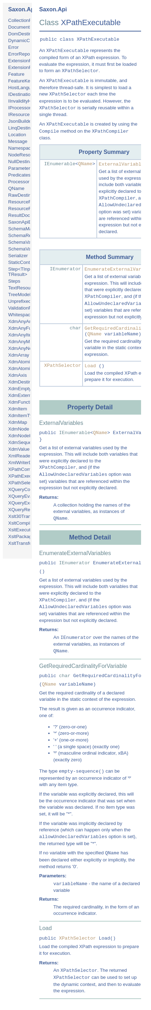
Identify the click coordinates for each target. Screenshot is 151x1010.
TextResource (22, 287)
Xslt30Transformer (27, 516)
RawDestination (24, 195)
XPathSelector (23, 482)
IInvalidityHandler (26, 101)
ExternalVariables (123, 164)
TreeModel (19, 294)
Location (17, 134)
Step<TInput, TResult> (21, 271)
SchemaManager (26, 228)
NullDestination (24, 161)
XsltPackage (21, 536)
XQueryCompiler (25, 489)
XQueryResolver (25, 509)
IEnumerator (65, 269)
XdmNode (18, 429)
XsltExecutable (23, 529)
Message (17, 141)
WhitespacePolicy (26, 314)
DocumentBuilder (26, 27)
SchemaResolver (26, 235)
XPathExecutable (26, 476)
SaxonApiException (28, 222)
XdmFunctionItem (26, 402)
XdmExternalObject (28, 395)
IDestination (20, 94)
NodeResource (24, 154)
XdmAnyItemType (26, 334)
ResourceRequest (27, 201)
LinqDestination (24, 128)
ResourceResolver (27, 208)
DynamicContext (25, 40)
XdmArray (18, 355)
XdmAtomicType (25, 361)
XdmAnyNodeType (27, 348)
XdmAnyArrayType (27, 321)
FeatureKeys (21, 80)
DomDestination (25, 33)
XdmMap (17, 422)
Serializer (18, 255)
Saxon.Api (22, 9)
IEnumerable (60, 164)
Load (90, 366)
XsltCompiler (21, 523)
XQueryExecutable (27, 503)
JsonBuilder (20, 121)
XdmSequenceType (28, 442)
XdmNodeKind (23, 435)
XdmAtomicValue (26, 368)
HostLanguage (23, 87)
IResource (19, 114)
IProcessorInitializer (28, 107)
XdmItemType (22, 415)
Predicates (19, 175)
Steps (14, 281)
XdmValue (19, 449)
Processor (18, 181)
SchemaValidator (26, 249)
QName (16, 188)
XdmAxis (17, 375)
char (75, 328)
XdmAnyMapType (26, 341)
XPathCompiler (24, 469)
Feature (16, 74)
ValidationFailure (25, 308)
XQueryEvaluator (26, 496)
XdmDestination (24, 382)
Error (13, 47)
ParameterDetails (26, 168)
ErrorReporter (22, 54)
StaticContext (22, 262)
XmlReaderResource (30, 455)
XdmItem (17, 408)
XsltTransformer (24, 543)
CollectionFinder (25, 20)
